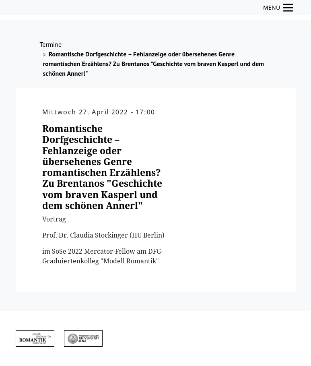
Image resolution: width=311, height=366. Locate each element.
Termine (51, 44)
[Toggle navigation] (279, 7)
